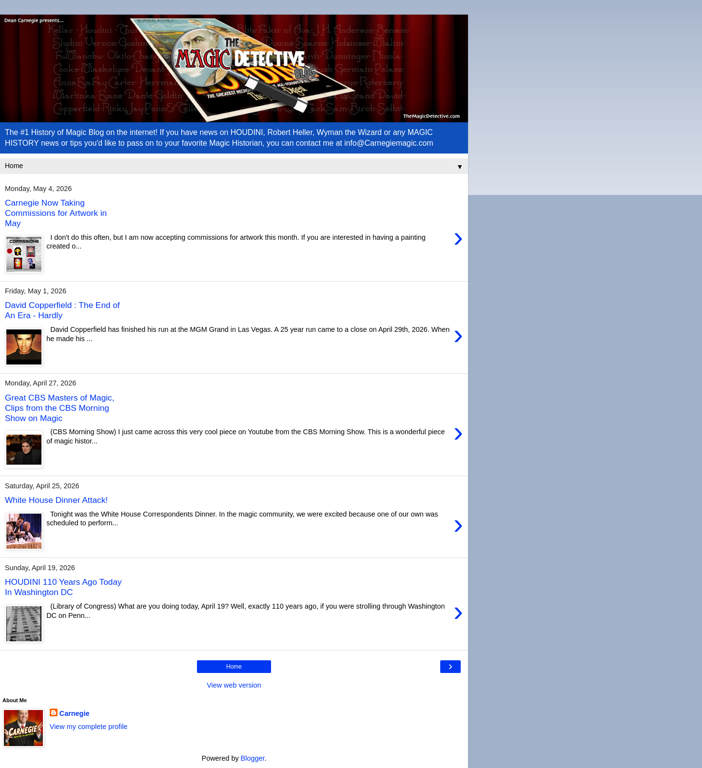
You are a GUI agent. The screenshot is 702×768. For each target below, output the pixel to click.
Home (234, 666)
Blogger (253, 758)
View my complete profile (89, 726)
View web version (234, 685)
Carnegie (74, 713)
